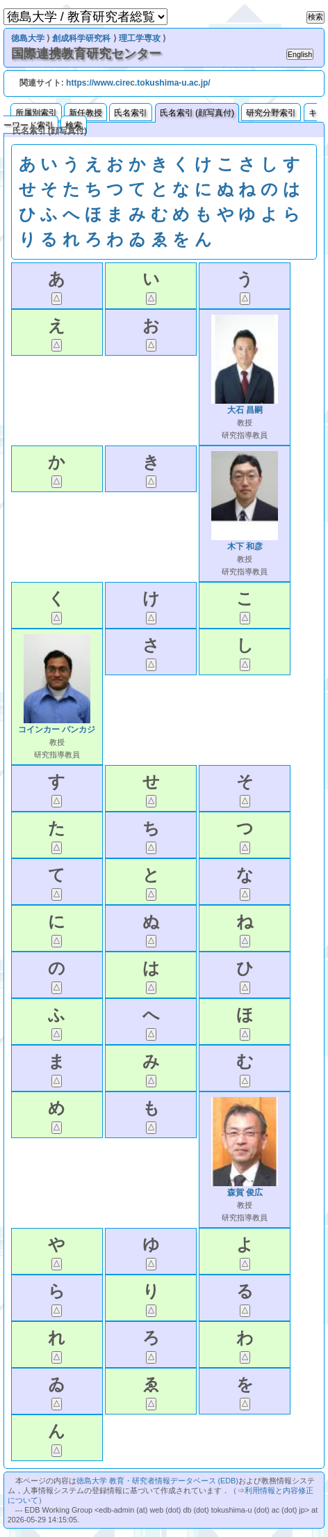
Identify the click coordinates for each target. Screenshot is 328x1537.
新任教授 (85, 113)
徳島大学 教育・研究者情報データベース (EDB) (157, 1480)
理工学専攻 (140, 38)
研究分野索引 (271, 113)
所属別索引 (36, 113)
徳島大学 (27, 38)
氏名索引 (130, 113)
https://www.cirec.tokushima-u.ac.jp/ (138, 83)
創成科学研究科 (81, 38)
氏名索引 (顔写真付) (197, 113)
